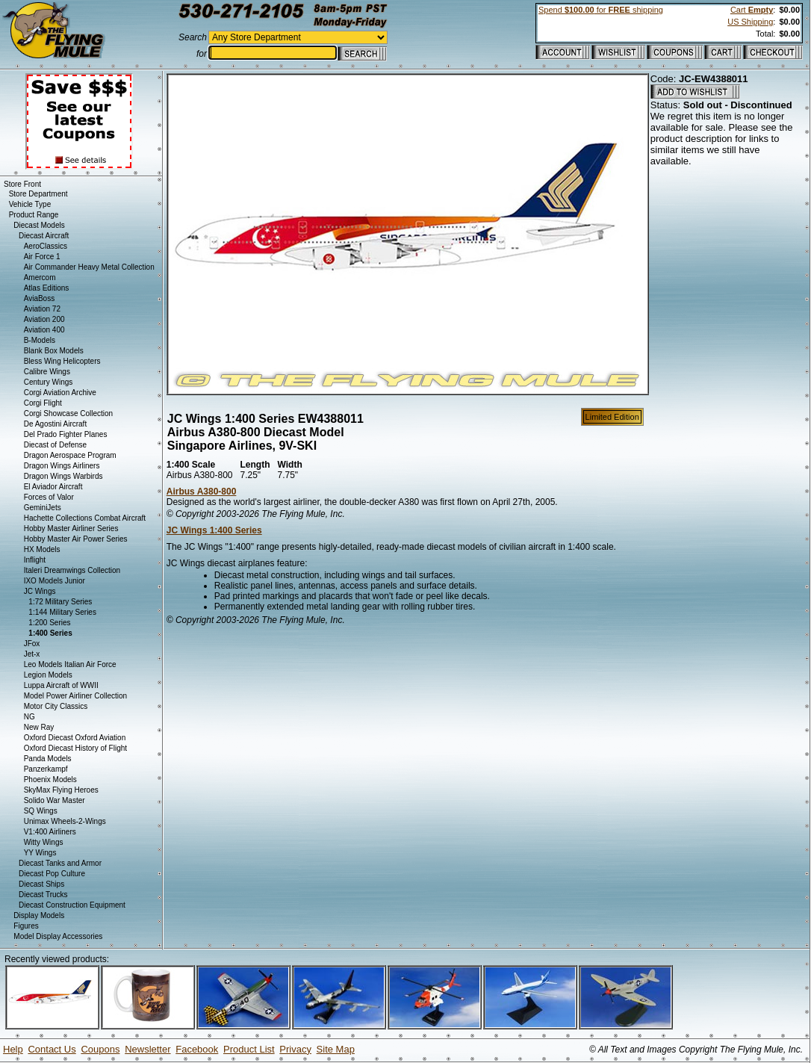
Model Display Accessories (57, 936)
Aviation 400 (44, 330)
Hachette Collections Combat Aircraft (85, 518)
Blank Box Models (54, 351)
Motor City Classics (56, 706)
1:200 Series (49, 623)
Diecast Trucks (43, 894)
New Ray (39, 727)
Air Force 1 (42, 256)
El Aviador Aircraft (53, 487)
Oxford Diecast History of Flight (75, 748)
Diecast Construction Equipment (72, 905)
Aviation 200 (44, 319)
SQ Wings (41, 811)
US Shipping (750, 21)
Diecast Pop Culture (52, 874)
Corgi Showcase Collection (69, 413)
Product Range (34, 215)
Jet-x (32, 654)
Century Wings (48, 382)
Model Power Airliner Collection (75, 696)
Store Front (22, 184)
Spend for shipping (600, 9)
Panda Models (48, 758)
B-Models (39, 340)
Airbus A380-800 (202, 491)
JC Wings (40, 591)
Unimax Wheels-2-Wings (65, 821)
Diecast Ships (41, 884)
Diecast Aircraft (44, 236)
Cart (751, 9)
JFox (32, 643)
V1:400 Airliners (50, 832)
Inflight (35, 560)
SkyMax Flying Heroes (61, 790)
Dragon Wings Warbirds (63, 476)
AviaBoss (39, 298)
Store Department (38, 194)
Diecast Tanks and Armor (60, 863)
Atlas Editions (46, 288)
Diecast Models (38, 225)
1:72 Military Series (60, 602)
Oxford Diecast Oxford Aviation (75, 738)
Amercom (40, 277)
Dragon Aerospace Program (70, 455)
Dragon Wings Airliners (62, 466)
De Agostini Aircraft (55, 424)
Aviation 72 (42, 309)
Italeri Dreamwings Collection (72, 570)
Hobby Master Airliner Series (71, 528)
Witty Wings (43, 842)
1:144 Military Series (62, 612)
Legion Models (48, 675)
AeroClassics (45, 246)
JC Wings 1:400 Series (214, 530)
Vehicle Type (30, 204)
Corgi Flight (43, 403)
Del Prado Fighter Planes (66, 434)
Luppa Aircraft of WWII (61, 685)
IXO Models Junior (54, 581)
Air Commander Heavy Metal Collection (89, 267)
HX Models (42, 549)
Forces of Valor (49, 497)
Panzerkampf (46, 769)
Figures (25, 926)
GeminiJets (42, 507)
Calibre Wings (47, 372)
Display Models (38, 915)
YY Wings (40, 853)
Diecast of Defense (55, 445)
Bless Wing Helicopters (62, 361)
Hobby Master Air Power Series (76, 539)
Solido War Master (54, 800)
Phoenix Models (50, 779)
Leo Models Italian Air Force (70, 664)
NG (29, 717)
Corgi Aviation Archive (60, 392)
